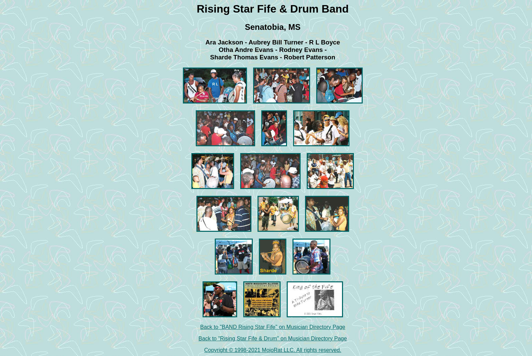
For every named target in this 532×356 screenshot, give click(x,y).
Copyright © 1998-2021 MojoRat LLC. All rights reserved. (272, 350)
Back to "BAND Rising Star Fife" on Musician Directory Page (272, 327)
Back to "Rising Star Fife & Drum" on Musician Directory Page (272, 338)
